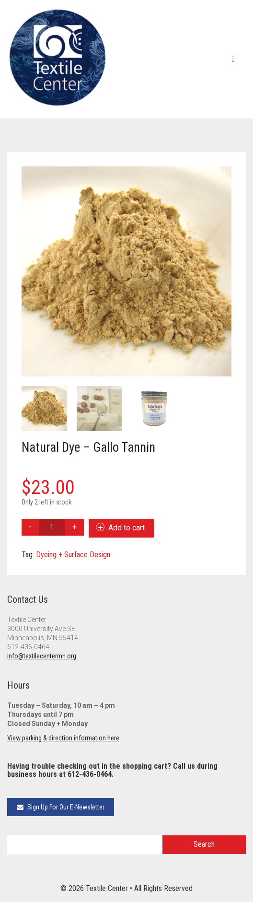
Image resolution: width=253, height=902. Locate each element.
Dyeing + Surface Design (73, 554)
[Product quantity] (52, 527)
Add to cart (126, 527)
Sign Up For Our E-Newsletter (60, 807)
